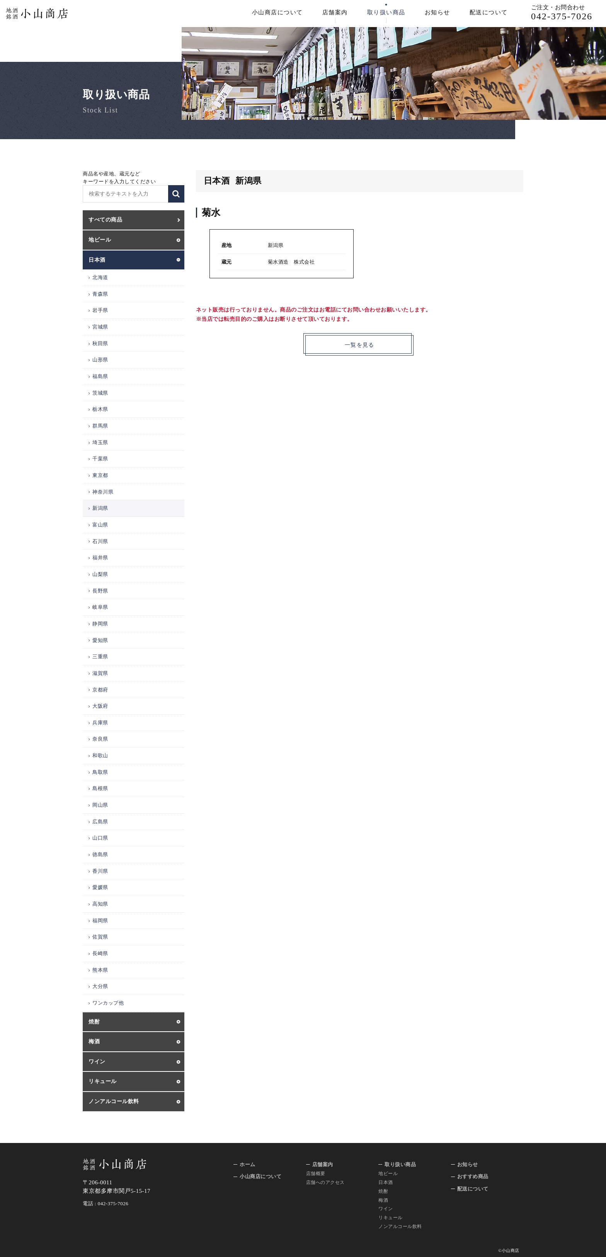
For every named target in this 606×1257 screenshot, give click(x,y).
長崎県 (100, 953)
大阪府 (100, 706)
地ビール (388, 1173)
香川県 (100, 871)
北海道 (100, 277)
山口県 (100, 838)
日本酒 (385, 1182)
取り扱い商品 (386, 12)
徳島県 (100, 854)
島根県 (100, 788)
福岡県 (100, 920)
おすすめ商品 (473, 1176)
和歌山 (100, 755)
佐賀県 (100, 937)
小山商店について (277, 12)
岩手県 (100, 310)
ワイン (385, 1208)
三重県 (100, 656)
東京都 (100, 475)
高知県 (100, 904)
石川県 (100, 541)
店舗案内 (335, 12)
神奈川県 (102, 492)
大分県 (100, 986)
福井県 (100, 557)
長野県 (100, 591)
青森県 (100, 294)
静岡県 (100, 624)
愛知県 (100, 640)
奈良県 (100, 739)
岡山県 (100, 805)
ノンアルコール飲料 (400, 1226)
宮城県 (100, 327)
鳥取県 (100, 772)
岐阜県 (100, 607)
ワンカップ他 (108, 1003)
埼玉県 (100, 442)
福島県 (100, 376)
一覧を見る (360, 345)
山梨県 (100, 574)
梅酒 (383, 1200)
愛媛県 (100, 887)
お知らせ (437, 12)
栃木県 (100, 409)
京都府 (100, 690)
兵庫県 (100, 723)
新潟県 (100, 508)
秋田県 (100, 343)
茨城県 (100, 393)
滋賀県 (100, 673)
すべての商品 (105, 220)
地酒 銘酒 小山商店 (37, 13)
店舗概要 (315, 1173)
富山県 (100, 525)
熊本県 (100, 970)
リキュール (390, 1217)
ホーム (247, 1164)
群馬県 (100, 426)
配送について (489, 12)
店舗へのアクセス (325, 1182)
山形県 (100, 360)
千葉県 (100, 459)
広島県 (100, 821)
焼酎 (383, 1191)
